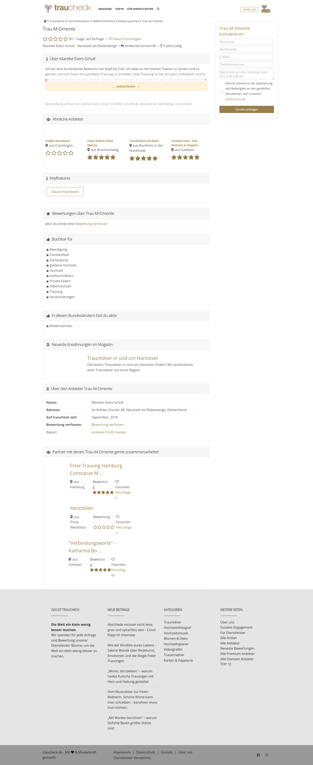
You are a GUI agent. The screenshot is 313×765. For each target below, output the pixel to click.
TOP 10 (225, 664)
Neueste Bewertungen (237, 648)
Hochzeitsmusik (176, 633)
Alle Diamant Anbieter (237, 659)
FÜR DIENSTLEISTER (140, 9)
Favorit (124, 39)
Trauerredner (174, 655)
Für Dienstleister (232, 632)
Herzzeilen (81, 508)
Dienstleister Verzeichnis (132, 758)
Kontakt (167, 752)
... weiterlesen (124, 86)
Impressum (122, 752)
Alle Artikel (228, 638)
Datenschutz (233, 99)
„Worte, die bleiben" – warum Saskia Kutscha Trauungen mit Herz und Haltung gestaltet (131, 676)
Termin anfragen (246, 109)
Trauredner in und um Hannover (122, 358)
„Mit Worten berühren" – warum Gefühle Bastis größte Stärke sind (132, 722)
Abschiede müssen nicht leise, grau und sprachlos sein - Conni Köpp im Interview (132, 629)
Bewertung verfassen (91, 223)
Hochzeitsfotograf (177, 627)
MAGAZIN (105, 9)
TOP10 (119, 9)
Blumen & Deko (176, 638)
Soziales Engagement (236, 627)
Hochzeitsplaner (176, 644)
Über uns (227, 622)
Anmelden (250, 9)
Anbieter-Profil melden (109, 432)
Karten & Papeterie (178, 660)
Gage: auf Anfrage (90, 39)
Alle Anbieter (230, 643)
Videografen (173, 649)
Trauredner (172, 622)
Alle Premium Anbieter (237, 653)
